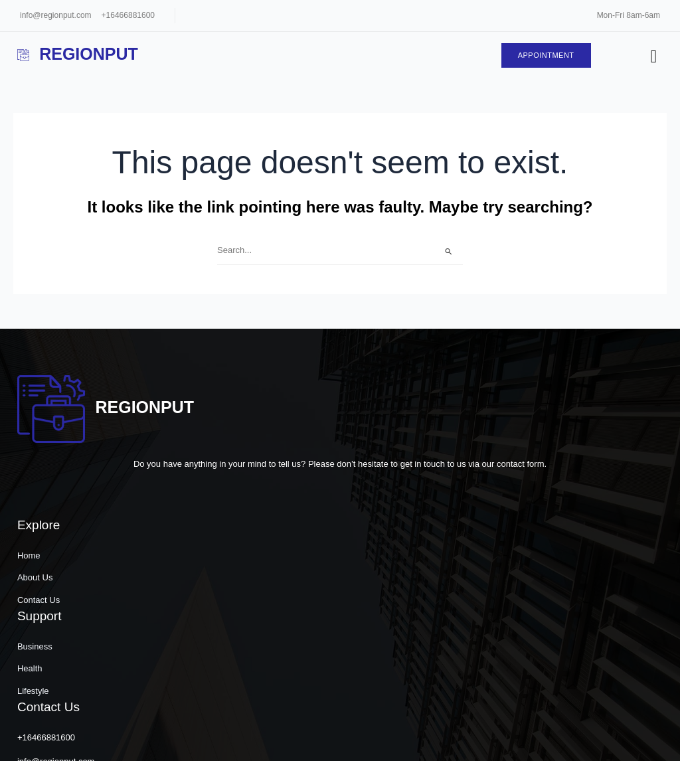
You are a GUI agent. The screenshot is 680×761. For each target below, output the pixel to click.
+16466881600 (128, 15)
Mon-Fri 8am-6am (628, 15)
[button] (528, 738)
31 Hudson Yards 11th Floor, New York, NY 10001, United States (557, 655)
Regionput (79, 54)
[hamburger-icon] (651, 58)
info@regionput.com (56, 15)
